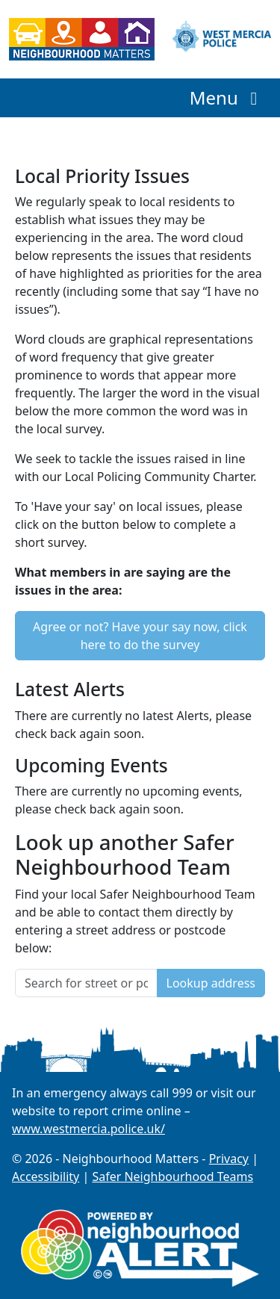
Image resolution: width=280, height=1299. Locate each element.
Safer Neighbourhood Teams (172, 1176)
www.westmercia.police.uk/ (88, 1128)
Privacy (229, 1158)
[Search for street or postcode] (86, 983)
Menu (227, 97)
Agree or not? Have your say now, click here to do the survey (140, 636)
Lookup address (211, 983)
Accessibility (45, 1176)
